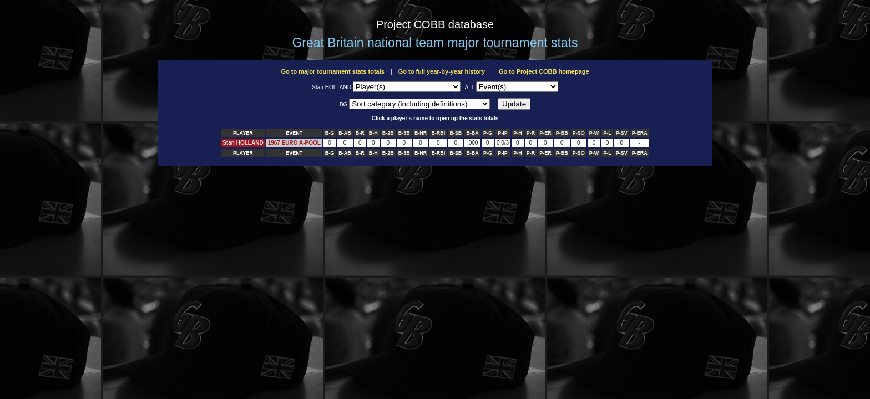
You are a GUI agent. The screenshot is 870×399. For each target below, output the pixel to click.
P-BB (562, 133)
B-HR (420, 133)
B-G (330, 133)
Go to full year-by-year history (441, 71)
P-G (487, 133)
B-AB (344, 133)
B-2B (388, 133)
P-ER (545, 133)
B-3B (404, 133)
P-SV (622, 133)
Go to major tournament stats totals (332, 71)
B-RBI (438, 133)
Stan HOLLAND (242, 143)
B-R (360, 133)
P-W (594, 133)
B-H (373, 133)
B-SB (455, 133)
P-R (531, 133)
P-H (517, 133)
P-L (607, 133)
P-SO (579, 133)
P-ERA (640, 133)
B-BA (472, 133)
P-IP (503, 133)
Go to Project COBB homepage (544, 71)
